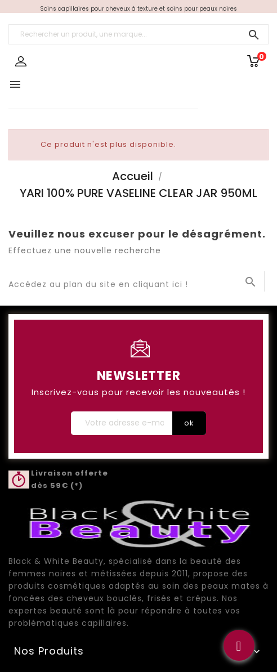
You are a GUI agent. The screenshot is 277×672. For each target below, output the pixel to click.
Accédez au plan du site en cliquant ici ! (98, 284)
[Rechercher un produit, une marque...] (138, 34)
